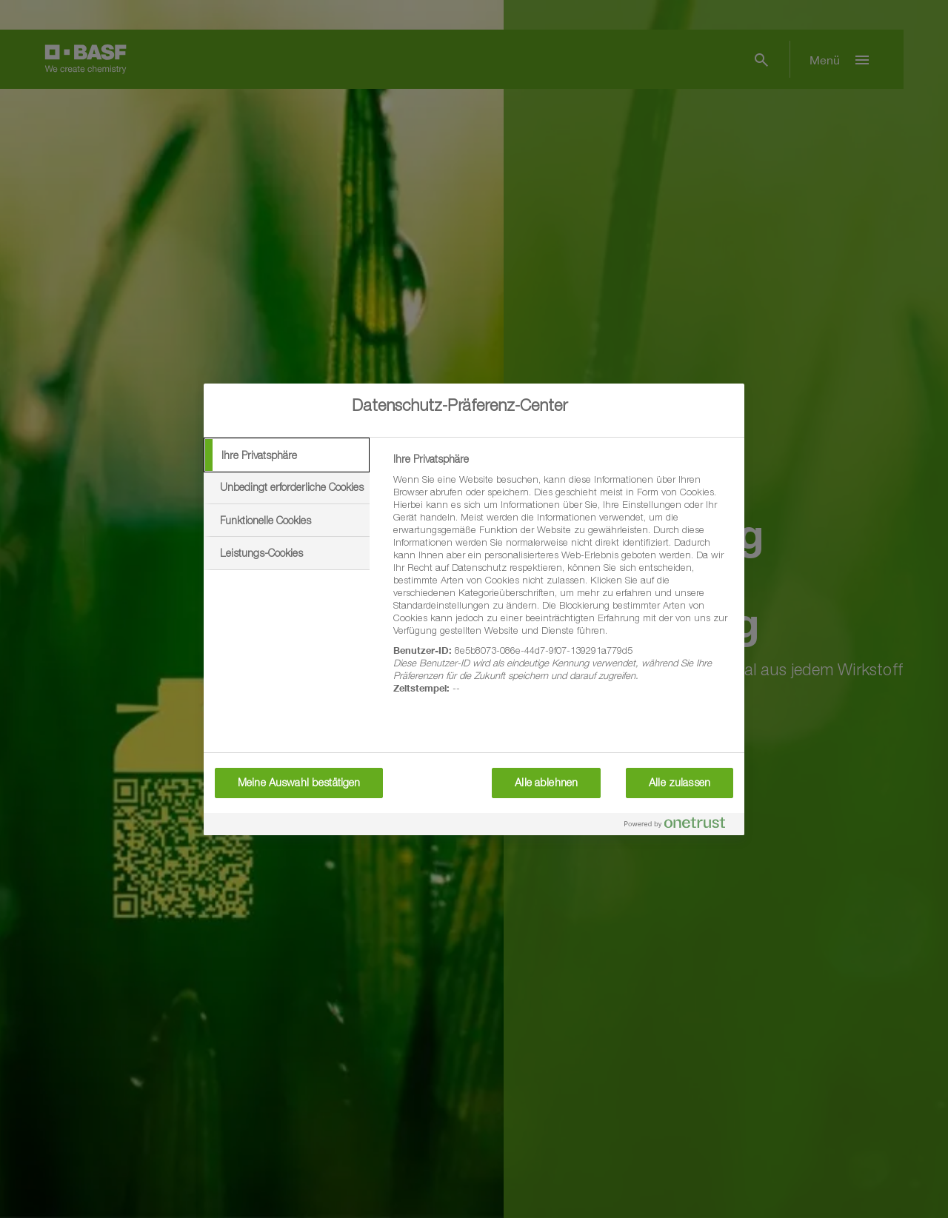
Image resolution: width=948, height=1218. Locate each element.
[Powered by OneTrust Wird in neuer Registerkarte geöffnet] (680, 826)
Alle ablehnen (546, 782)
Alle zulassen (679, 782)
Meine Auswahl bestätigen (299, 782)
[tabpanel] (562, 582)
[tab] (286, 455)
